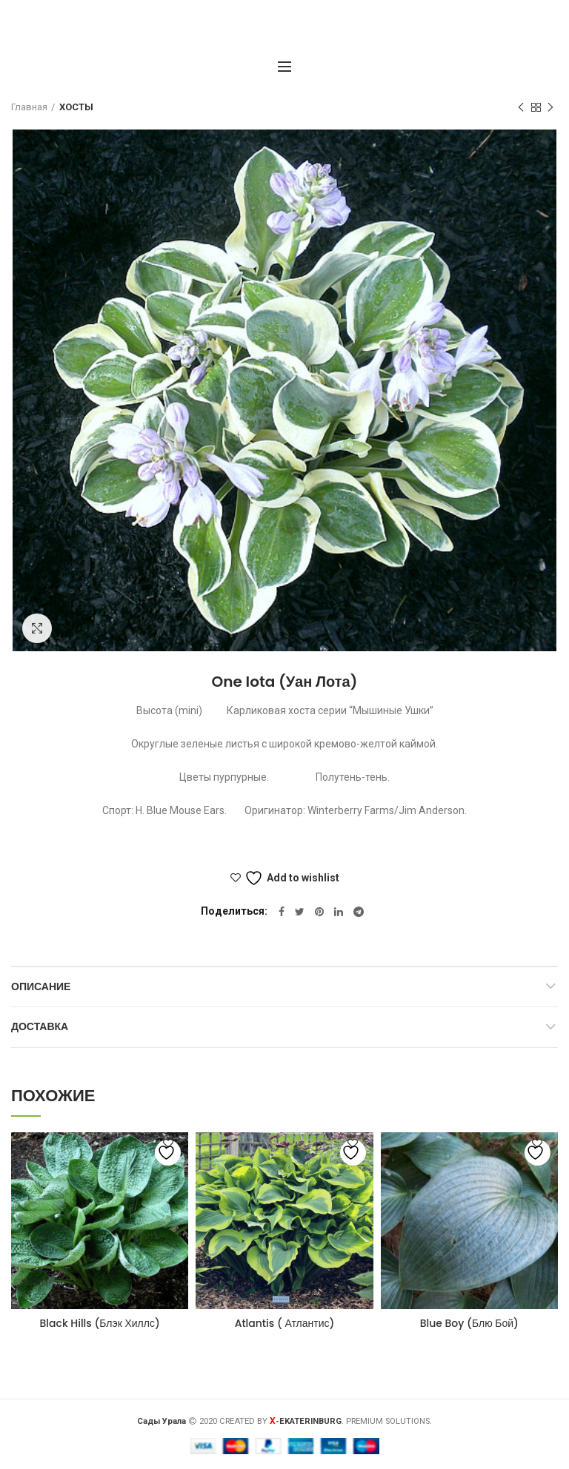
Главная (29, 106)
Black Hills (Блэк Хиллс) (100, 1323)
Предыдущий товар (520, 108)
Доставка (39, 1026)
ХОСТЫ (76, 106)
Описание (40, 986)
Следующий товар (550, 108)
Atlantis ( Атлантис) (285, 1323)
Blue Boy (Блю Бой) (469, 1323)
